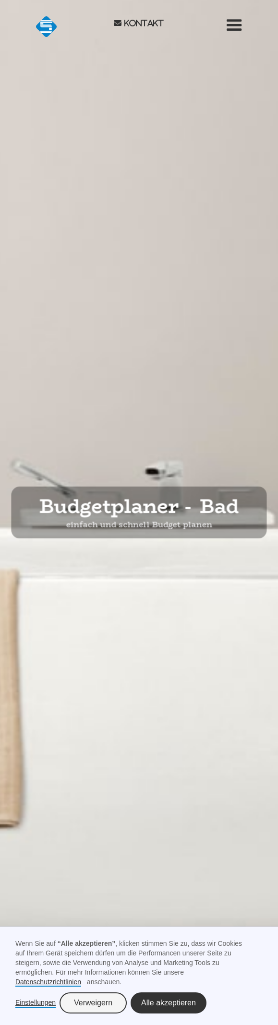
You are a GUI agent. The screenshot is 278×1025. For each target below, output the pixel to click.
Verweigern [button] (93, 1003)
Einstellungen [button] (35, 1002)
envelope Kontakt (139, 23)
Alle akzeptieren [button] (168, 1003)
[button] (234, 25)
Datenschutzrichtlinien (48, 982)
